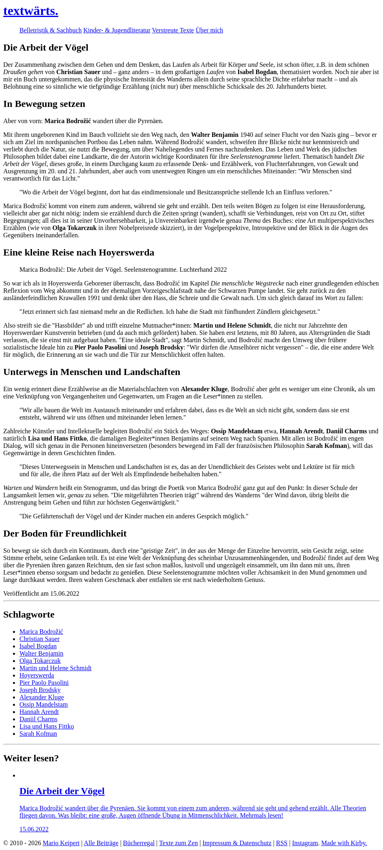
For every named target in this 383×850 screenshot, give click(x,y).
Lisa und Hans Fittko (46, 726)
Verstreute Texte (173, 30)
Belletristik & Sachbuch (50, 30)
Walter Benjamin (41, 653)
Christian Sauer (39, 638)
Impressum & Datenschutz (237, 842)
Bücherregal (139, 842)
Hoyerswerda (36, 675)
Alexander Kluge (41, 697)
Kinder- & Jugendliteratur (117, 30)
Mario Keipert (61, 842)
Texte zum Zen (178, 842)
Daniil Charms (38, 719)
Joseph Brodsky (40, 689)
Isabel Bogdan (38, 646)
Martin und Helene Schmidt (55, 668)
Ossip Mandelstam (43, 704)
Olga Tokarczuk (40, 660)
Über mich (209, 30)
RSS (281, 842)
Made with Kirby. (344, 842)
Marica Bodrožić (41, 631)
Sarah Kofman (38, 733)
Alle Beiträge (101, 842)
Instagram (305, 842)
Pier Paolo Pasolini (44, 682)
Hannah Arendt (39, 711)
